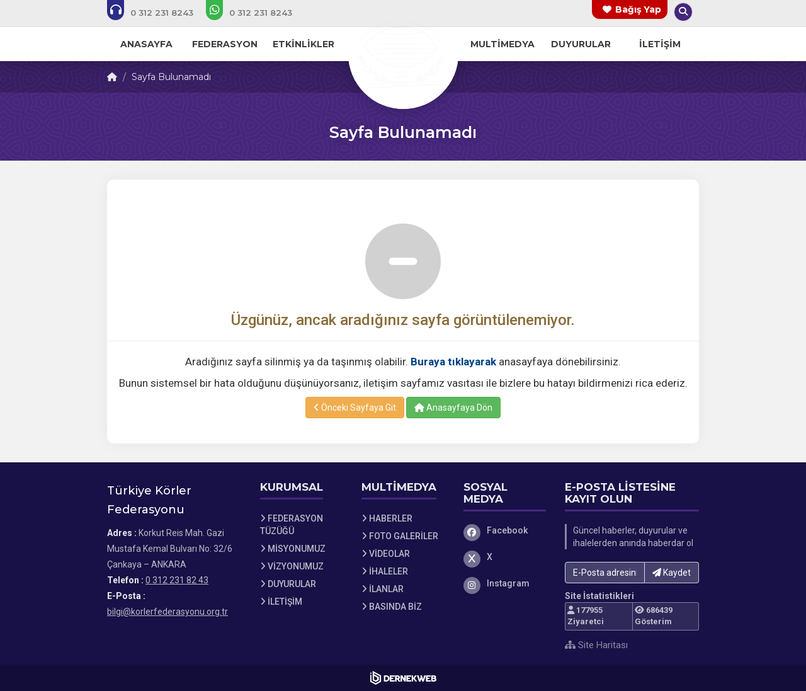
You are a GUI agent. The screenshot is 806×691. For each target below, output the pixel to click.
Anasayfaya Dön (453, 408)
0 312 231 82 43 (176, 580)
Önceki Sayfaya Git (355, 408)
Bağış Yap (638, 9)
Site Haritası (596, 645)
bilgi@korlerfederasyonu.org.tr (167, 612)
